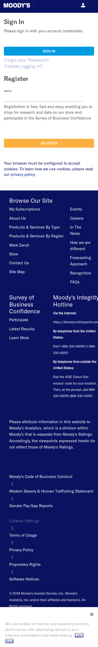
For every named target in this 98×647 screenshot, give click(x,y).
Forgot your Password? (26, 60)
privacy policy (22, 174)
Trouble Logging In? (23, 66)
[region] (49, 627)
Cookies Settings (24, 520)
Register (49, 143)
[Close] (91, 614)
